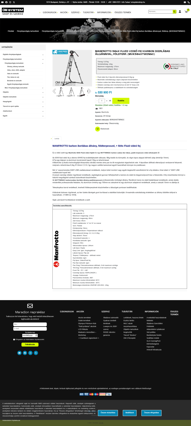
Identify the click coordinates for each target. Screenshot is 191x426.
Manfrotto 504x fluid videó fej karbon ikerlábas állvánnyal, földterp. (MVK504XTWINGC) (150, 31)
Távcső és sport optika (11, 106)
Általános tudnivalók (111, 318)
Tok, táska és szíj (13, 77)
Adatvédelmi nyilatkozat (156, 329)
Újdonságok (50, 12)
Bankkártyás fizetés (154, 335)
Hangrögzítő (7, 101)
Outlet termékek (84, 321)
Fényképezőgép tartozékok (28, 31)
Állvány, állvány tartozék (76, 31)
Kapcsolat (150, 347)
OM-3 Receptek (129, 338)
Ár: (96, 93)
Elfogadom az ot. (30, 339)
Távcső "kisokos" (130, 335)
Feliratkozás (30, 344)
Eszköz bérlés (129, 321)
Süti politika (151, 332)
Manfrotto (105, 112)
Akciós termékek (84, 318)
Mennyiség (99, 96)
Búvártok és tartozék (14, 81)
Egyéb (5, 116)
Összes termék (123, 12)
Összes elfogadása (151, 413)
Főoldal (11, 31)
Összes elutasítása (108, 413)
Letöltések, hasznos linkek (133, 318)
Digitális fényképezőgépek (12, 54)
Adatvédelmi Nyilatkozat (34, 339)
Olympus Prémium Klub (87, 323)
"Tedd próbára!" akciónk (87, 326)
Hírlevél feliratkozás (154, 350)
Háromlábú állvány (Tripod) (100, 31)
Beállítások (129, 413)
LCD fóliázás (83, 329)
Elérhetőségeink (153, 344)
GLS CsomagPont (153, 341)
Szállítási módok (153, 338)
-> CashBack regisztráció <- (88, 338)
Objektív (6, 92)
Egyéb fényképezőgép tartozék (18, 84)
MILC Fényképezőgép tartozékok (16, 88)
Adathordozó (7, 111)
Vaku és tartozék (13, 73)
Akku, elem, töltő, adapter (16, 70)
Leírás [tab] (57, 138)
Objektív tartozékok (9, 97)
